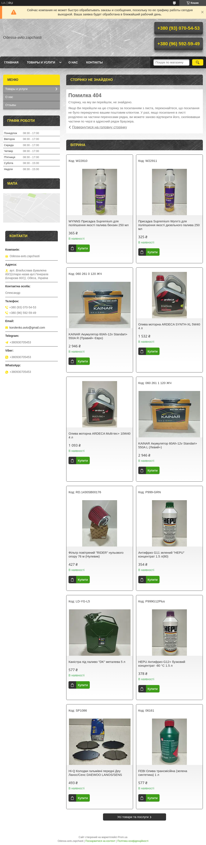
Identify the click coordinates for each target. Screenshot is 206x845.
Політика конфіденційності (132, 841)
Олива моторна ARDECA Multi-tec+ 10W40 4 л (99, 435)
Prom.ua (122, 837)
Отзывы (10, 105)
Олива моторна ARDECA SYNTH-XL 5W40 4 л (169, 326)
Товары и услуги (41, 62)
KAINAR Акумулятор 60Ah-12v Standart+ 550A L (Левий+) (167, 445)
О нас (73, 62)
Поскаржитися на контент (100, 841)
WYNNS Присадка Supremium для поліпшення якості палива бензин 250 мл (99, 223)
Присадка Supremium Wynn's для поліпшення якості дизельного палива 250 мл (169, 225)
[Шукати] (197, 62)
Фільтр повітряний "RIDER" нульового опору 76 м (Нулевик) (96, 554)
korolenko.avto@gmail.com (27, 327)
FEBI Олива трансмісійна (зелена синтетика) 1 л (162, 772)
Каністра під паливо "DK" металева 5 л (97, 662)
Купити (83, 248)
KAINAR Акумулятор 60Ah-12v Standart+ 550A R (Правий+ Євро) (98, 336)
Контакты (94, 62)
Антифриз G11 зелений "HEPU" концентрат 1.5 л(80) (161, 554)
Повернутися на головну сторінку (99, 127)
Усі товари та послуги (133, 817)
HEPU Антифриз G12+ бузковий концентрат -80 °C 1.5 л (161, 663)
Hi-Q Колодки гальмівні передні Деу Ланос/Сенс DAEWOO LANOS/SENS (95, 772)
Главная (11, 62)
